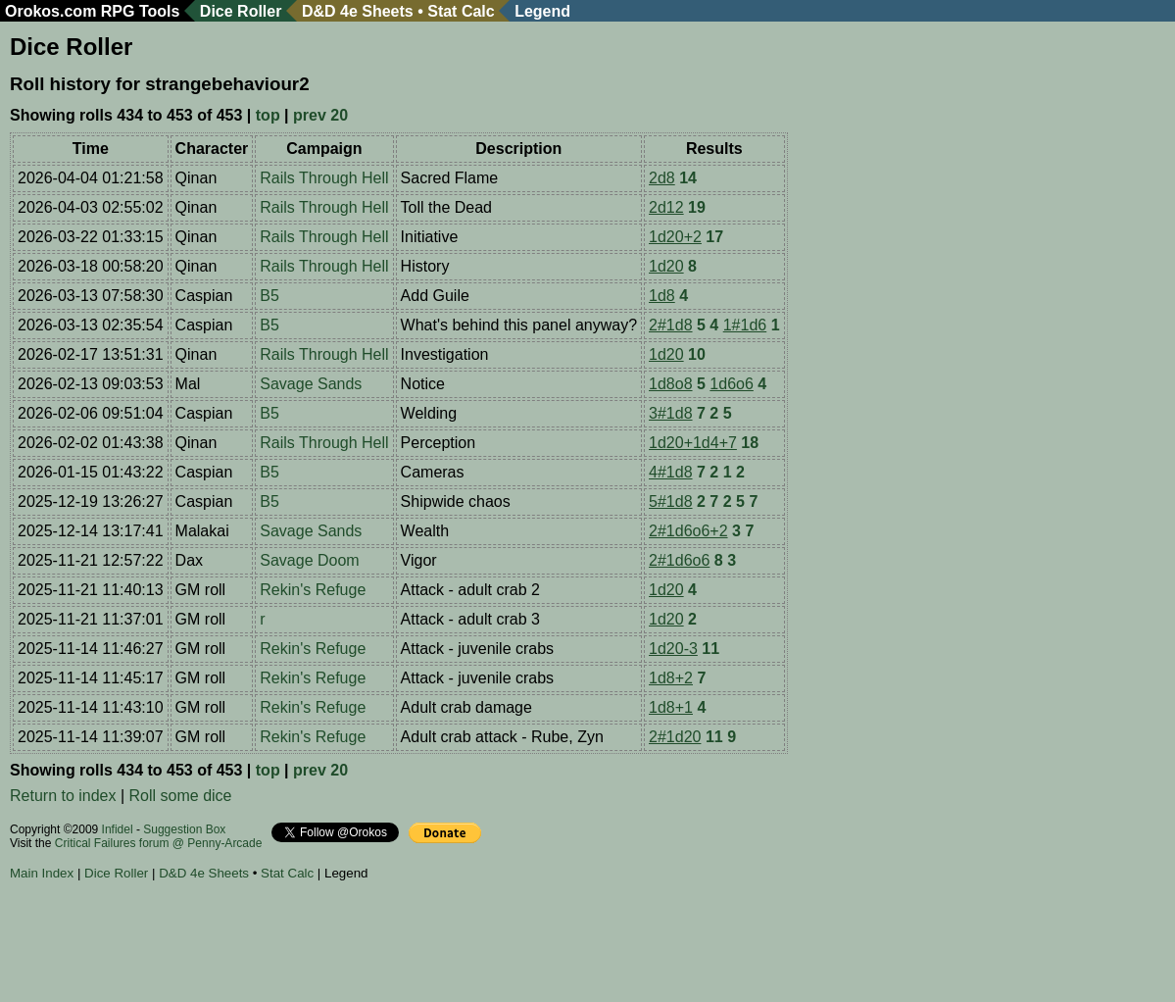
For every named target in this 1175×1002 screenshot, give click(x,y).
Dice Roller (241, 11)
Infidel (117, 829)
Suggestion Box (184, 829)
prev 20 (320, 115)
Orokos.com (50, 11)
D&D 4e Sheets (358, 11)
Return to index (63, 795)
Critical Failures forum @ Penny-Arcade (159, 843)
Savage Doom (309, 560)
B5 (269, 295)
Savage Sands (311, 384)
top (268, 115)
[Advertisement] (366, 944)
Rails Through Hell (324, 178)
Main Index (41, 873)
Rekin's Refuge (313, 589)
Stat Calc (460, 11)
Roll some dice (180, 795)
